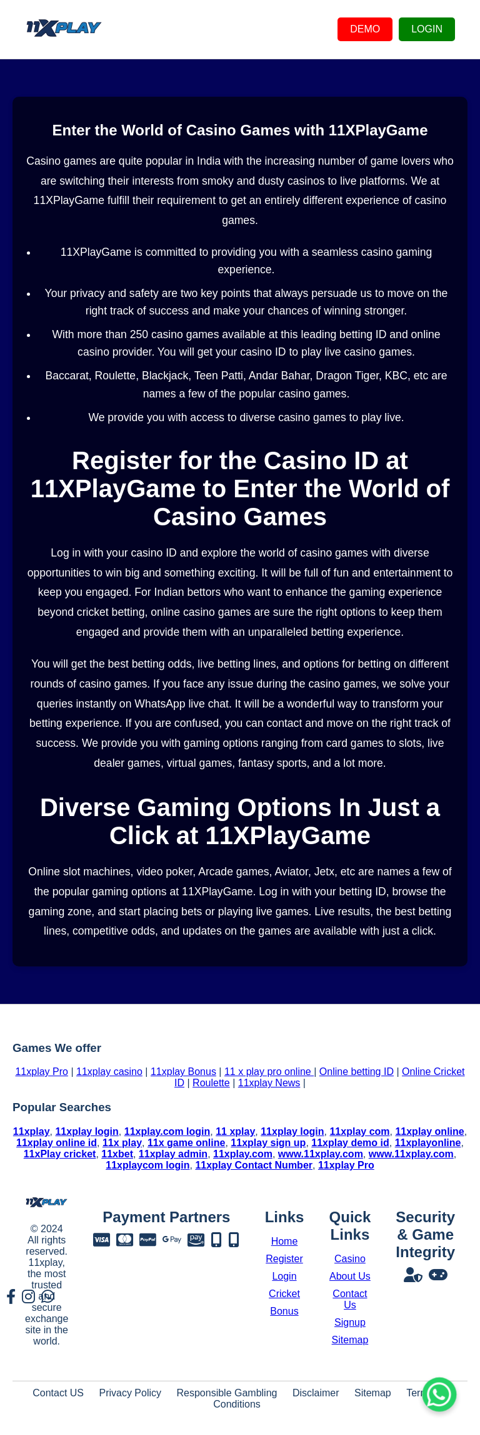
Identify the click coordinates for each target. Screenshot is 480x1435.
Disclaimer (315, 1393)
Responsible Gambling (226, 1393)
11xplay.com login (167, 1131)
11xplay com (359, 1131)
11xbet (117, 1154)
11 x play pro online (269, 1071)
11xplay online (429, 1131)
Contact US (58, 1393)
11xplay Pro (41, 1071)
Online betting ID (356, 1071)
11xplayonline (428, 1142)
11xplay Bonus (183, 1071)
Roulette (211, 1082)
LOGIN (426, 29)
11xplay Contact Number (253, 1165)
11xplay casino (109, 1071)
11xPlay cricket (60, 1154)
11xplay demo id (350, 1142)
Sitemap (372, 1393)
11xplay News (269, 1082)
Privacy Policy (130, 1393)
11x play (122, 1142)
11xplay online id (56, 1142)
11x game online (187, 1142)
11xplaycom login (147, 1165)
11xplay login (86, 1131)
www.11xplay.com (320, 1154)
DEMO (365, 29)
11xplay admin (173, 1154)
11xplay (31, 1131)
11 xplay (235, 1131)
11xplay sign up (268, 1142)
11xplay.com (242, 1154)
